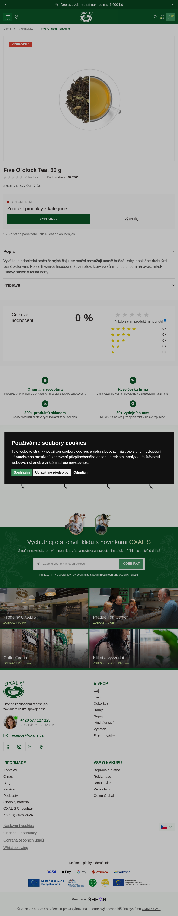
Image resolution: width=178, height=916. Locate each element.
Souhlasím (22, 472)
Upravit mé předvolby (51, 472)
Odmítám (80, 472)
